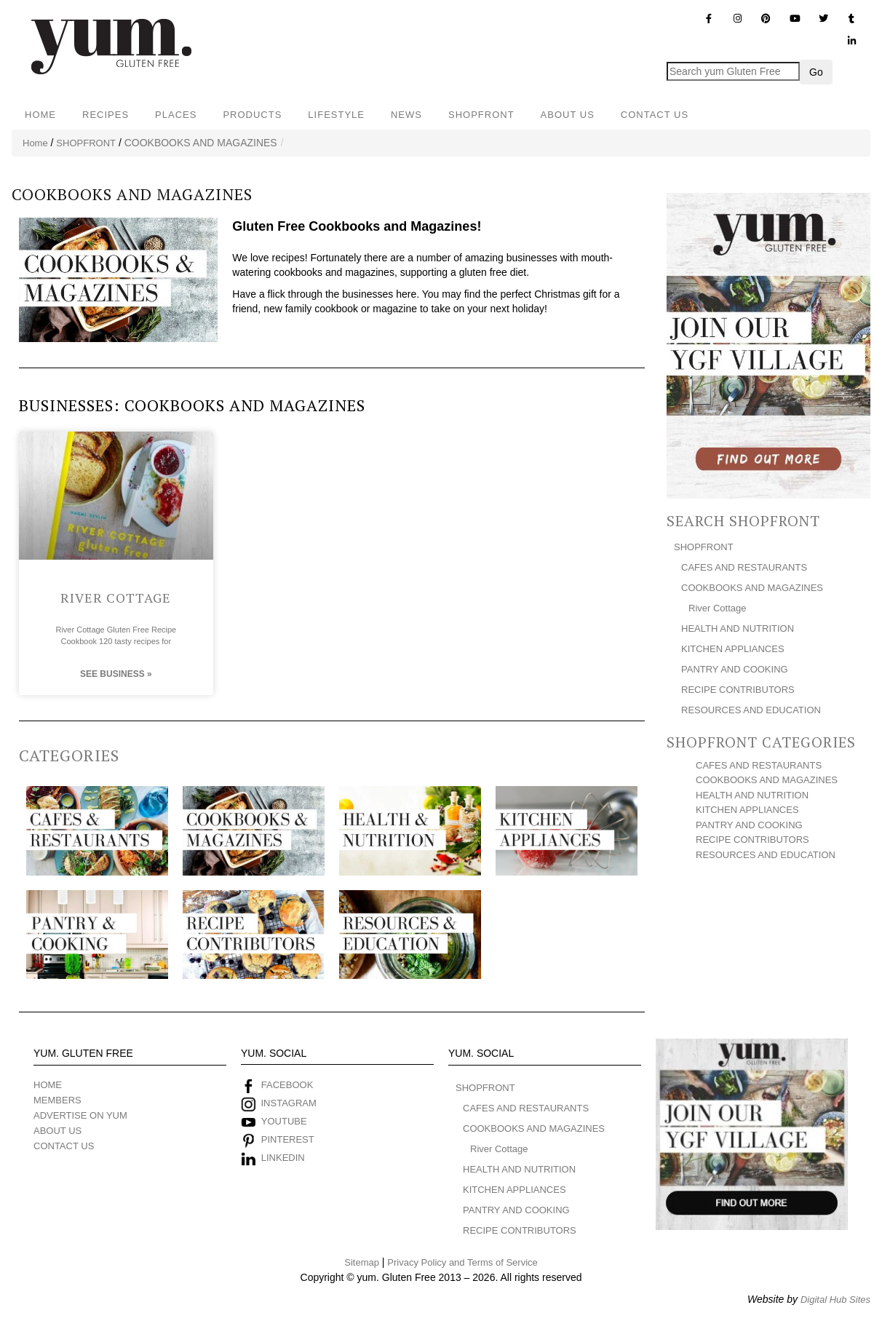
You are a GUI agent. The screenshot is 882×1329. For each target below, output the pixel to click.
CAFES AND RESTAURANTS (744, 567)
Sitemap (361, 1262)
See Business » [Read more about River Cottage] (116, 674)
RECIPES (105, 114)
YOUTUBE (284, 1121)
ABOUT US (568, 114)
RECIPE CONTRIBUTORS (738, 689)
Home (35, 143)
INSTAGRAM (287, 1103)
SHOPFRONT (481, 114)
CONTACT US (654, 114)
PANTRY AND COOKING (734, 669)
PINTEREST (287, 1139)
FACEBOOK (287, 1084)
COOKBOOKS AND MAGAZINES (752, 587)
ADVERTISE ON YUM (80, 1115)
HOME (40, 114)
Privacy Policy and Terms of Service (462, 1262)
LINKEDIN (283, 1157)
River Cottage (115, 597)
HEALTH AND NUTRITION (737, 628)
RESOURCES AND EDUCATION (751, 710)
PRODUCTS (252, 114)
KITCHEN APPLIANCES (732, 648)
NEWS (406, 114)
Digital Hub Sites (835, 1298)
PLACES (175, 114)
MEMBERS (57, 1100)
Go (816, 72)
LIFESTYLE (336, 114)
